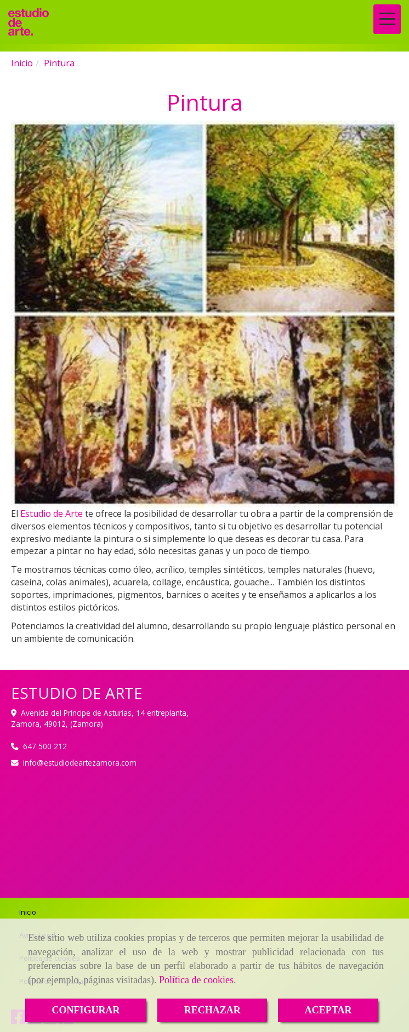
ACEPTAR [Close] (328, 1010)
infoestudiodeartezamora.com (80, 762)
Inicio (27, 912)
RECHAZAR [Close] (212, 1010)
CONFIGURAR (86, 1010)
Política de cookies (196, 979)
